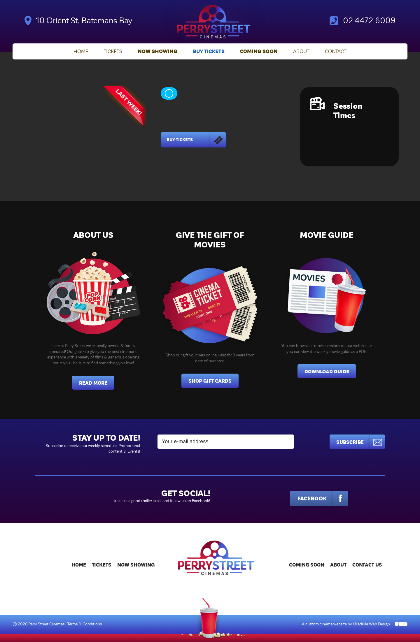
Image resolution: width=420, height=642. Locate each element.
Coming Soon (259, 51)
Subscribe (360, 442)
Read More (93, 383)
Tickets (113, 51)
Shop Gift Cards (210, 381)
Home (81, 51)
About (301, 51)
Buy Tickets (209, 51)
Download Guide (326, 372)
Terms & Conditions (84, 624)
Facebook (320, 499)
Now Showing (157, 51)
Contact (335, 51)
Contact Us (367, 565)
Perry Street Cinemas (46, 624)
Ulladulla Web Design (371, 624)
